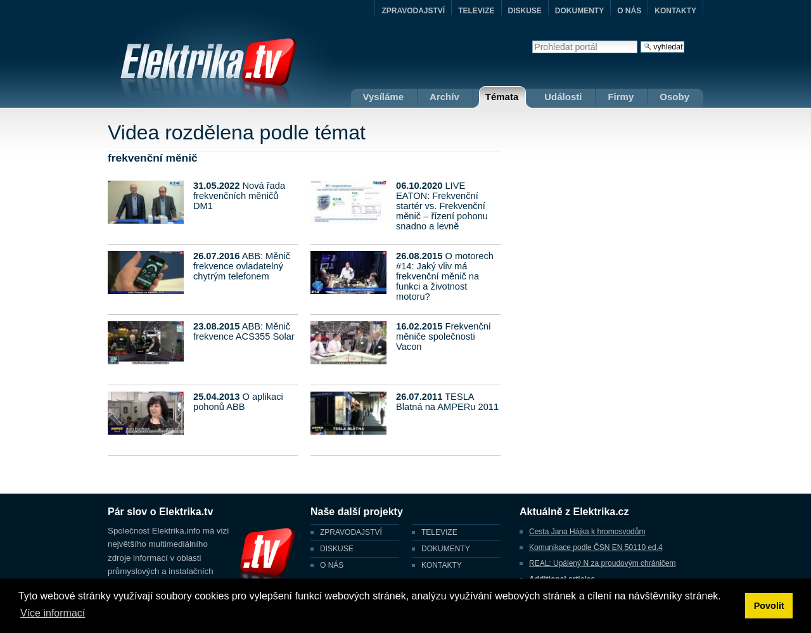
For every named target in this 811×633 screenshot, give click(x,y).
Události (563, 96)
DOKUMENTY (579, 10)
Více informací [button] (52, 613)
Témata (502, 96)
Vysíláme (383, 96)
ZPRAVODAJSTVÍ (413, 10)
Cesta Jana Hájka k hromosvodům (587, 531)
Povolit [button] (769, 606)
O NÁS (629, 10)
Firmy (621, 96)
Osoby (674, 96)
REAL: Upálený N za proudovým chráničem (602, 563)
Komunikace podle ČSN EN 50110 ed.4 (596, 547)
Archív (444, 96)
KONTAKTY (675, 10)
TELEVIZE (476, 10)
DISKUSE (525, 10)
